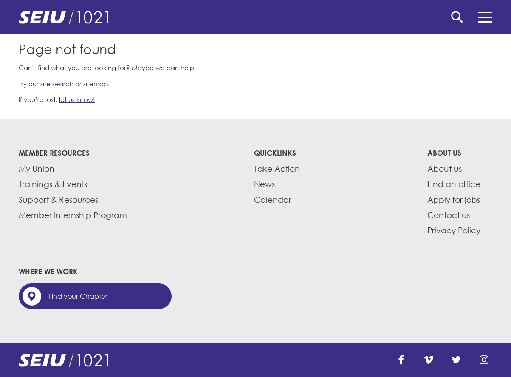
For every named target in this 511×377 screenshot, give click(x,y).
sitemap (95, 84)
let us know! (77, 99)
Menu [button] (485, 17)
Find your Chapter (77, 296)
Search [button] (457, 17)
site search (56, 84)
